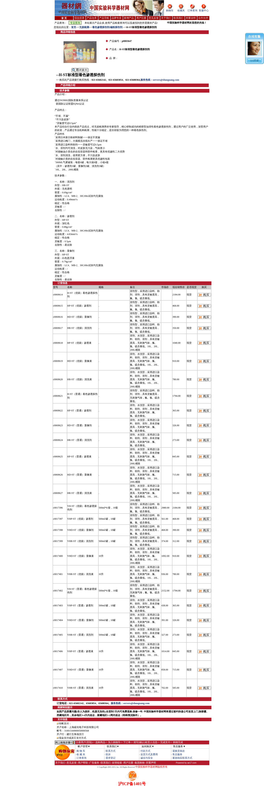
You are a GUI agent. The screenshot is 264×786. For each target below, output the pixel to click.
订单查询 (192, 10)
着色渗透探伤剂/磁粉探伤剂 (107, 27)
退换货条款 (178, 750)
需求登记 (111, 757)
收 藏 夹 (81, 754)
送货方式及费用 (149, 754)
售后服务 (177, 754)
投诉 (108, 754)
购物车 (169, 10)
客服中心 (204, 10)
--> (77, 27)
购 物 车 (81, 750)
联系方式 (111, 750)
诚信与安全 (146, 757)
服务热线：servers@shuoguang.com (159, 79)
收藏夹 (181, 10)
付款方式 (145, 750)
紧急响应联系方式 (182, 757)
